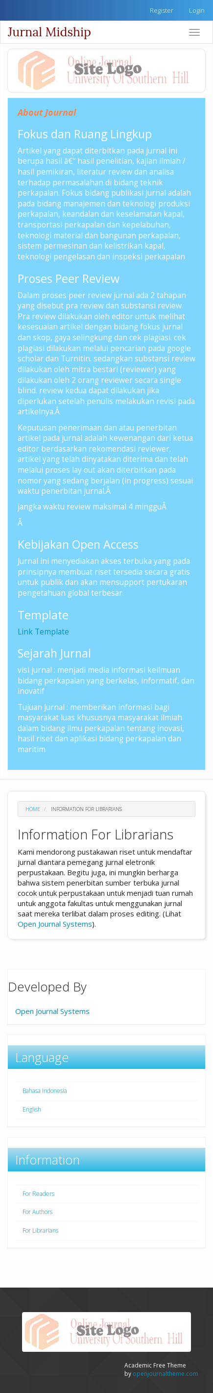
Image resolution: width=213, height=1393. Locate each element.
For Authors (37, 1212)
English (32, 1109)
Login (197, 10)
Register (161, 10)
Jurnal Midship (49, 32)
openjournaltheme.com (165, 1373)
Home (32, 809)
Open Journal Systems (55, 924)
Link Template (43, 631)
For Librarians (40, 1230)
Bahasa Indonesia (45, 1091)
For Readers (38, 1194)
